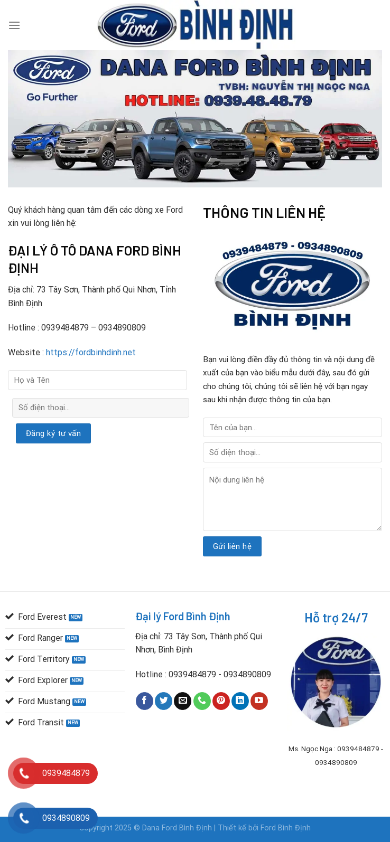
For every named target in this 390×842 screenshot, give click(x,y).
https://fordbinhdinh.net (90, 352)
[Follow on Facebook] (144, 701)
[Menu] (14, 25)
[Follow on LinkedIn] (240, 701)
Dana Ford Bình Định (178, 828)
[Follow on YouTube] (259, 701)
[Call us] (202, 701)
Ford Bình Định (286, 828)
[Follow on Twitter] (163, 701)
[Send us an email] (182, 701)
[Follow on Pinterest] (221, 701)
